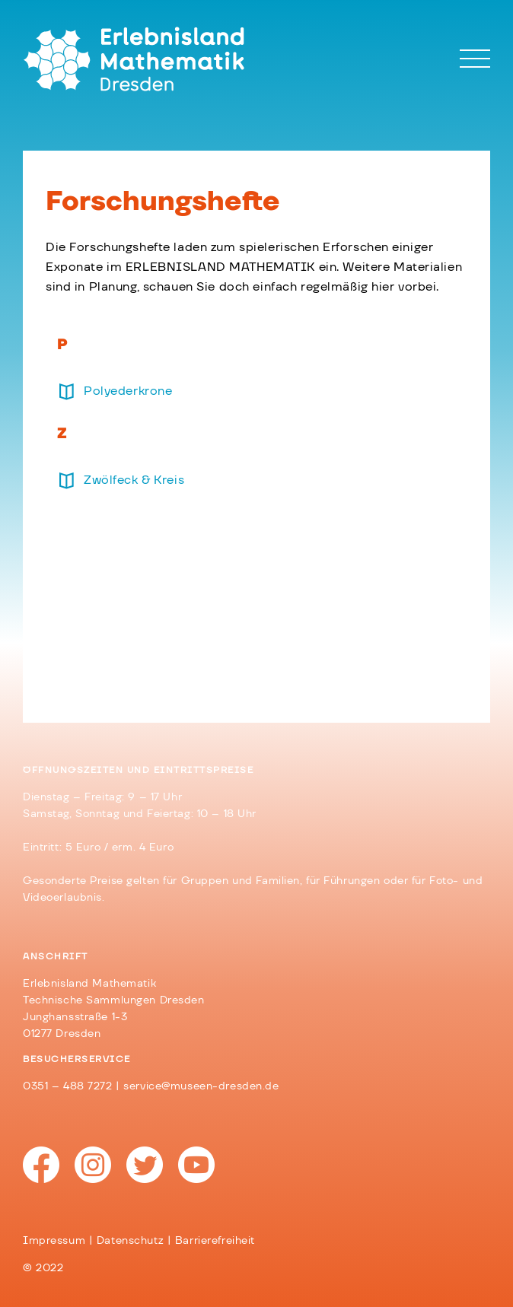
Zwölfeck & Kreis (134, 480)
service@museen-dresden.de (201, 1086)
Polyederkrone (128, 391)
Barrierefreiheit (215, 1240)
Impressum (54, 1240)
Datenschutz (130, 1240)
